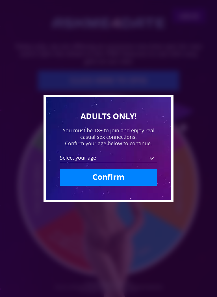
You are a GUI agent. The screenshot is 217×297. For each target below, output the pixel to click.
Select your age (78, 157)
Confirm (108, 176)
